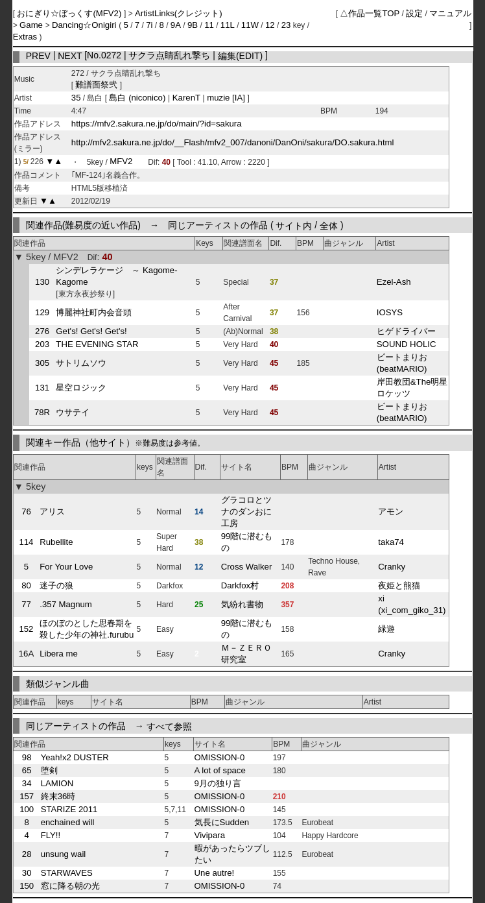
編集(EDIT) (240, 55)
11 (209, 25)
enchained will (68, 822)
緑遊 (386, 629)
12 (270, 25)
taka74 (391, 542)
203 (42, 344)
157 (26, 796)
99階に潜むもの (247, 542)
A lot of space (220, 770)
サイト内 (294, 225)
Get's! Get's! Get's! (91, 331)
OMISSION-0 (220, 757)
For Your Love (66, 567)
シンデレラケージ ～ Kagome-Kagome (116, 276)
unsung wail (63, 854)
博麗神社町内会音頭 (94, 312)
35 (76, 97)
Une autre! (215, 873)
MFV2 (121, 162)
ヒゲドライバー (406, 331)
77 (26, 604)
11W (250, 25)
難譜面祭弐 (96, 85)
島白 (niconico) (138, 97)
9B (192, 25)
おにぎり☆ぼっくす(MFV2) (70, 13)
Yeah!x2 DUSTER (75, 757)
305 (42, 363)
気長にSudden (222, 822)
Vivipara (210, 835)
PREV (38, 55)
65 (27, 770)
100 (26, 809)
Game (32, 25)
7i (149, 25)
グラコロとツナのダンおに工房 (246, 511)
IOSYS (390, 312)
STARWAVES (67, 873)
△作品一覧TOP (369, 13)
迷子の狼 (56, 585)
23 (286, 25)
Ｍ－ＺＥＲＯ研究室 (246, 653)
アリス (52, 511)
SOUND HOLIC (406, 344)
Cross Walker (246, 567)
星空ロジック (81, 387)
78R (42, 412)
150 (26, 886)
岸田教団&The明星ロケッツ (412, 387)
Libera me (59, 653)
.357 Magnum (66, 604)
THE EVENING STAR (97, 344)
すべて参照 (169, 726)
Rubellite (56, 542)
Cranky (391, 567)
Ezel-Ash (394, 282)
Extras (25, 37)
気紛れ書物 (242, 604)
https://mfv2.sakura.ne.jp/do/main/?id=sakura (156, 123)
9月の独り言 (218, 783)
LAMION (57, 783)
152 (26, 629)
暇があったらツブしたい (232, 854)
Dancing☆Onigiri (85, 25)
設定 (414, 13)
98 (27, 757)
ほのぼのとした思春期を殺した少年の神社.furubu (87, 629)
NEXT (70, 55)
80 (26, 585)
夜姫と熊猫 (399, 585)
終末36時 (58, 796)
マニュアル (450, 13)
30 (27, 873)
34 (27, 783)
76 (26, 511)
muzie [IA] (226, 97)
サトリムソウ (81, 363)
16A (26, 653)
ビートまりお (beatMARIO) (402, 363)
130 (42, 282)
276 (42, 331)
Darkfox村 (240, 585)
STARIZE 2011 (69, 809)
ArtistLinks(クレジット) (178, 13)
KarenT (186, 97)
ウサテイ (72, 412)
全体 (329, 225)
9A (176, 25)
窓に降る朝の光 (70, 886)
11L (227, 25)
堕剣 (49, 770)
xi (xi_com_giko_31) (411, 604)
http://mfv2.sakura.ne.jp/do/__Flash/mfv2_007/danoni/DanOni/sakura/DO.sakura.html (232, 142)
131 (42, 387)
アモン (390, 511)
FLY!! (51, 835)
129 (42, 312)
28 (27, 854)
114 (26, 542)
